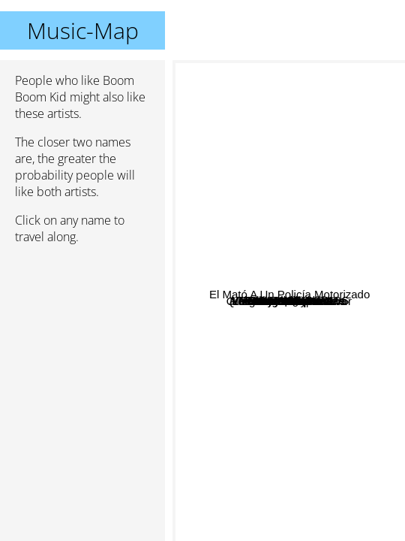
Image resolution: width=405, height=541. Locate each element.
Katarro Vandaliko (256, 308)
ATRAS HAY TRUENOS (320, 229)
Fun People (293, 270)
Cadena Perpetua (278, 152)
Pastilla (275, 130)
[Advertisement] (83, 336)
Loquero (318, 169)
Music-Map (83, 30)
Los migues (247, 249)
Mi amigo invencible (289, 504)
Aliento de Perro (312, 323)
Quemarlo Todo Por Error (291, 436)
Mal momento (268, 402)
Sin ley (273, 363)
